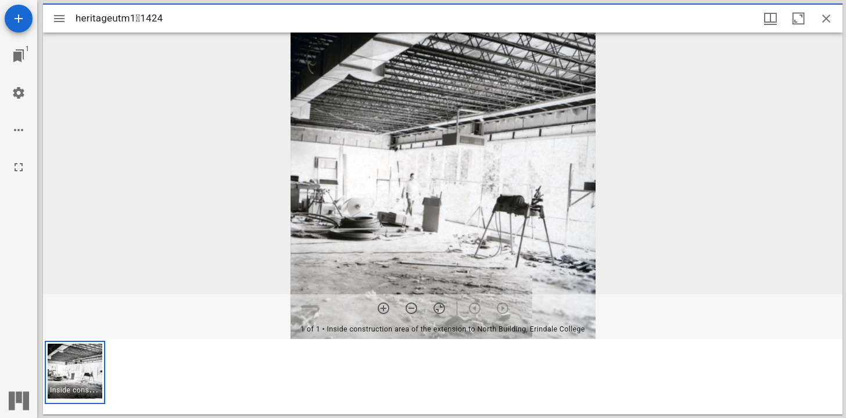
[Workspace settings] (19, 93)
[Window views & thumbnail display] (770, 19)
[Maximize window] (798, 19)
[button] (75, 372)
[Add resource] (19, 19)
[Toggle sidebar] (59, 19)
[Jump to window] (19, 56)
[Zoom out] (411, 308)
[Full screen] (19, 167)
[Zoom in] (383, 308)
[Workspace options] (19, 130)
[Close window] (826, 19)
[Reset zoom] (439, 308)
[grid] (443, 377)
